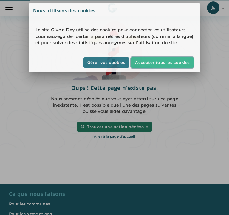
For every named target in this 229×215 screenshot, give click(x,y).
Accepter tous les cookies (162, 62)
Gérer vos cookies (106, 62)
